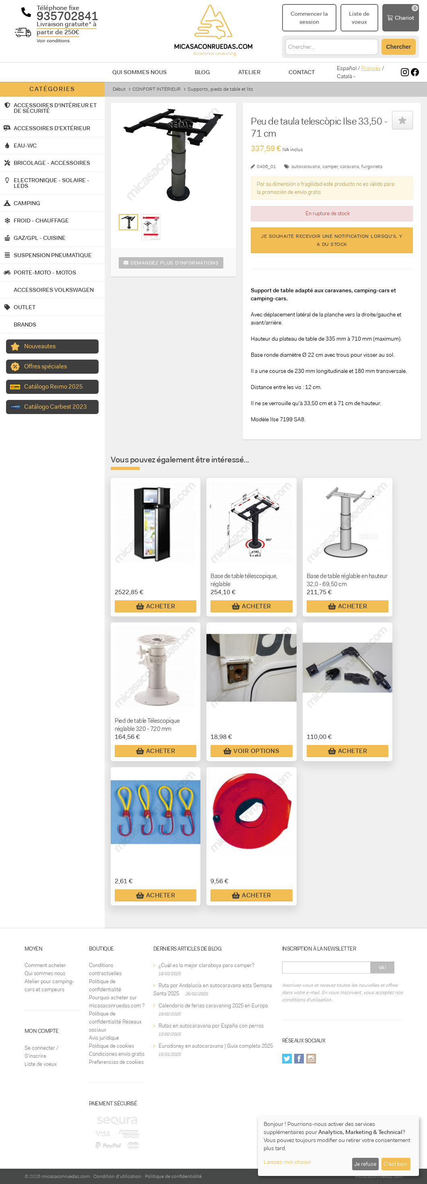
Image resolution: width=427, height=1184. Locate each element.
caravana (349, 166)
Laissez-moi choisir (287, 1161)
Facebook (299, 1058)
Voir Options (251, 751)
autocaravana (305, 166)
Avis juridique (104, 1037)
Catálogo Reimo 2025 (53, 387)
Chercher (398, 47)
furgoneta (371, 166)
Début (119, 89)
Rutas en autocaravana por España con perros (211, 1025)
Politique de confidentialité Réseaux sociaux (115, 1021)
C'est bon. (396, 1163)
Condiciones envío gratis (116, 1054)
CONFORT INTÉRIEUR (156, 89)
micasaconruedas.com (66, 1176)
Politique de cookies (111, 1046)
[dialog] (338, 1146)
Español (347, 68)
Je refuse (365, 1163)
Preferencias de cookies (116, 1062)
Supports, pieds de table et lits (220, 89)
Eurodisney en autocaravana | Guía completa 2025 (216, 1046)
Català (344, 76)
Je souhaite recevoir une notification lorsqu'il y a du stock (331, 240)
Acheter (155, 606)
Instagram (311, 1058)
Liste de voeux (41, 1064)
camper (330, 166)
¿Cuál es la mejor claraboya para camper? (206, 965)
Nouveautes (40, 346)
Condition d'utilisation (117, 1176)
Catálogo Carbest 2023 (55, 407)
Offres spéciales (45, 366)
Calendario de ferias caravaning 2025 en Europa (213, 1005)
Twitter (287, 1058)
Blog (202, 72)
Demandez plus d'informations (171, 263)
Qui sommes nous (139, 72)
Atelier (249, 72)
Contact (302, 72)
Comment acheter (45, 965)
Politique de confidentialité (173, 1176)
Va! (382, 967)
